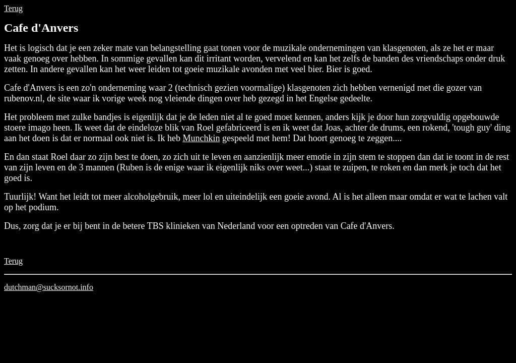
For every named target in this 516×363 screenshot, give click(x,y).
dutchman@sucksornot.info (48, 287)
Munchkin (201, 138)
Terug (13, 8)
